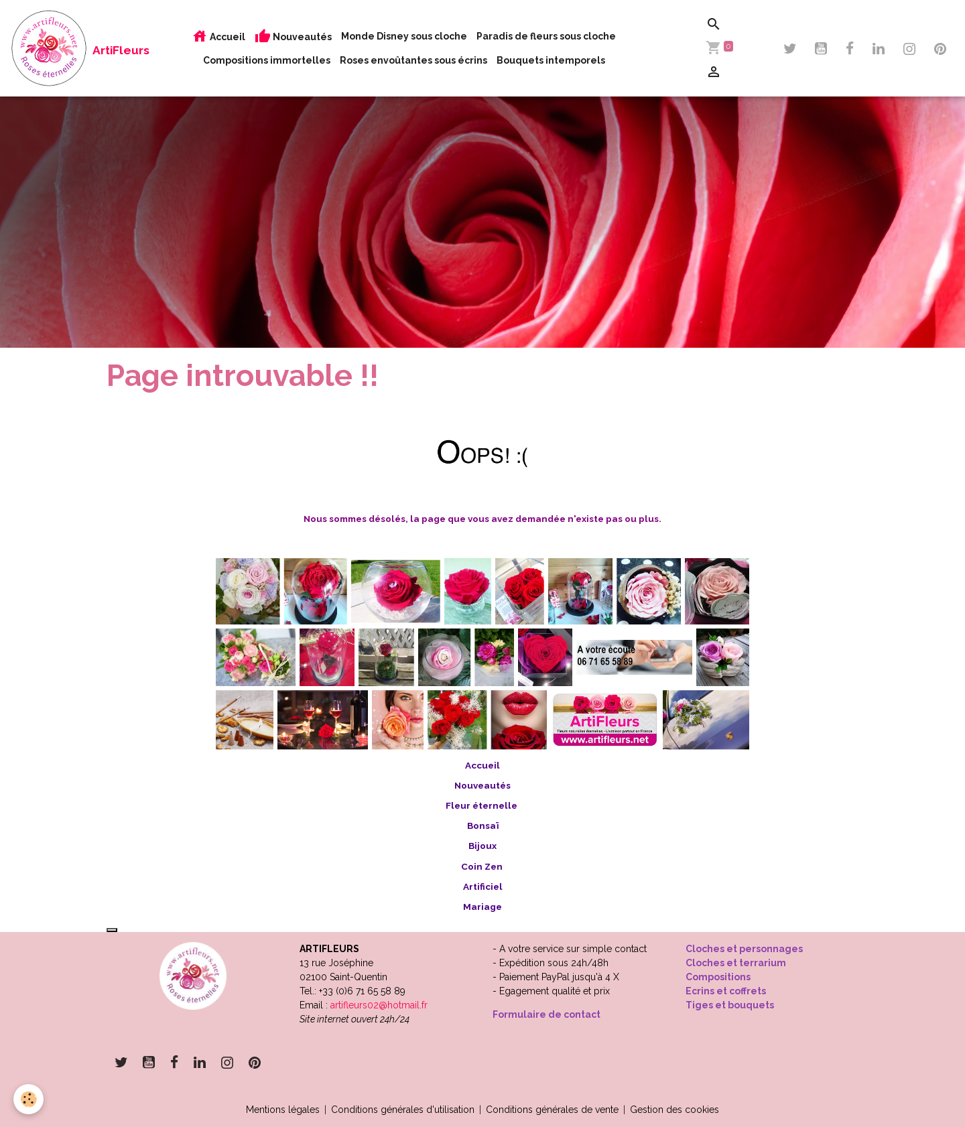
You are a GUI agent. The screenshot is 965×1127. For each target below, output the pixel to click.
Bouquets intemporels (551, 60)
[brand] (60, 48)
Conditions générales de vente (552, 1109)
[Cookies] (28, 1099)
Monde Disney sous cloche (404, 36)
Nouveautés (293, 36)
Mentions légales (283, 1109)
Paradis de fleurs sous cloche (546, 36)
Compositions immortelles (266, 60)
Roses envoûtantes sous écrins (413, 60)
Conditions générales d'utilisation (402, 1109)
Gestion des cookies (674, 1109)
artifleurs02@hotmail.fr (379, 1005)
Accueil (218, 36)
